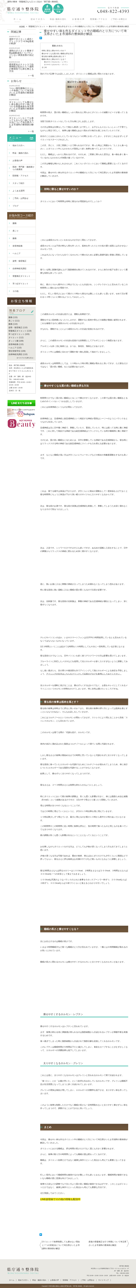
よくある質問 (18, 191)
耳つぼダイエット (20, 284)
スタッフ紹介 (18, 183)
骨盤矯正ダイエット (36, 26)
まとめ (44, 67)
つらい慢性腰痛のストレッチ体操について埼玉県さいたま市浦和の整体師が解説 (21, 91)
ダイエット (13, 337)
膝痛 (15, 238)
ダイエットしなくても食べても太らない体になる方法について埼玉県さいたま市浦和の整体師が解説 (21, 122)
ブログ (16, 206)
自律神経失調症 (19, 268)
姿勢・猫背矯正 (19, 261)
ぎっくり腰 (13, 341)
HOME (22, 26)
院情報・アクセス (98, 20)
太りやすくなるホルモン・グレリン (56, 64)
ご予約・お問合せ (119, 20)
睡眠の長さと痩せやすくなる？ (54, 59)
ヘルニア (16, 253)
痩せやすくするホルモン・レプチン (56, 62)
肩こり (16, 231)
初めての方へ (38, 20)
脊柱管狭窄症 (14, 351)
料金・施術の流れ (58, 20)
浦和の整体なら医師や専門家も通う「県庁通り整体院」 (67, 1286)
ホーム (17, 20)
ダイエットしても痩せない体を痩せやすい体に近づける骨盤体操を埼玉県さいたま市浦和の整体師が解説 (21, 106)
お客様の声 (78, 20)
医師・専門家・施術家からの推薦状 (23, 168)
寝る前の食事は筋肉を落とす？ (54, 56)
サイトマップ (103, 1280)
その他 (16, 291)
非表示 (59, 46)
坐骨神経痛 (17, 246)
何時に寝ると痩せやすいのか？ (54, 51)
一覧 (32, 76)
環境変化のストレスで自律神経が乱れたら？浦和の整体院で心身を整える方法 (21, 67)
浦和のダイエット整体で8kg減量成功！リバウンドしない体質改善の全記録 (21, 53)
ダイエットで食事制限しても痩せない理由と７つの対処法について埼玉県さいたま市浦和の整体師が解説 (61, 1245)
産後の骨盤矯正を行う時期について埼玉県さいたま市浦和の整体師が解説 (107, 1243)
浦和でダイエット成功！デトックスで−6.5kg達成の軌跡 (21, 41)
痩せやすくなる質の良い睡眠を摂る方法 (57, 54)
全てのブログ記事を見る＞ (26, 358)
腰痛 (15, 223)
